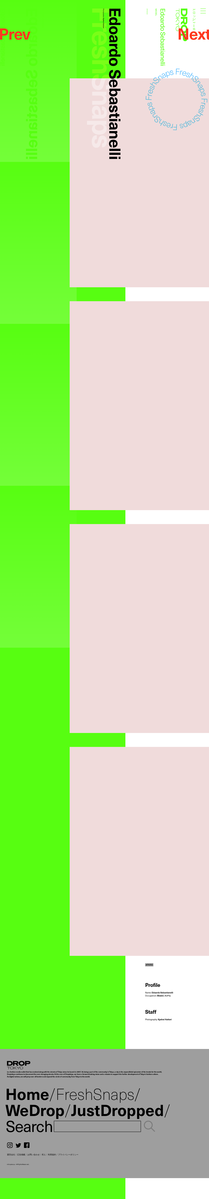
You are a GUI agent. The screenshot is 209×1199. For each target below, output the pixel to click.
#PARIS (149, 964)
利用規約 (52, 1154)
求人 (44, 1154)
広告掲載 (21, 1154)
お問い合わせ (33, 1154)
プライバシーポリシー (68, 1154)
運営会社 (11, 1154)
